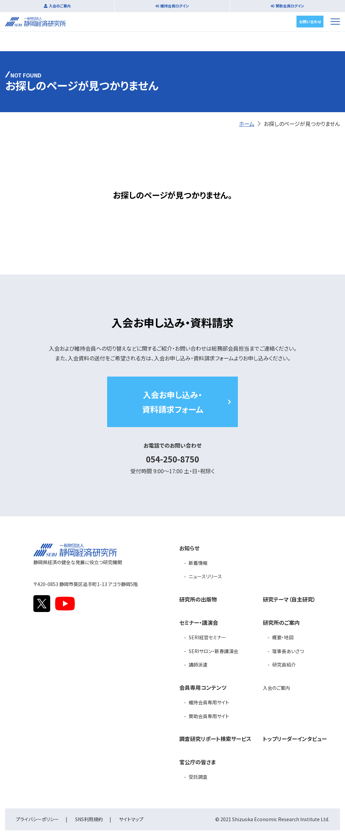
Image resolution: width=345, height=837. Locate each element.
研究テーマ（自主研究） (289, 599)
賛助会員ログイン (290, 5)
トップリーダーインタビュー (295, 739)
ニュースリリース (205, 576)
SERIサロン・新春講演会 (213, 651)
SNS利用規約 (89, 819)
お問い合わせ (310, 21)
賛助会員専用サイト (209, 716)
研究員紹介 (284, 664)
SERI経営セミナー (207, 637)
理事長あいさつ (288, 651)
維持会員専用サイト (209, 702)
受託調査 (198, 776)
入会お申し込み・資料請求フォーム (172, 402)
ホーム (246, 124)
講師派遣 (198, 664)
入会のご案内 (60, 5)
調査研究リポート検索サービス (215, 739)
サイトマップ (131, 819)
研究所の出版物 (198, 599)
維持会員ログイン (174, 5)
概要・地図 (282, 637)
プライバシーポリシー (37, 819)
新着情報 (198, 562)
